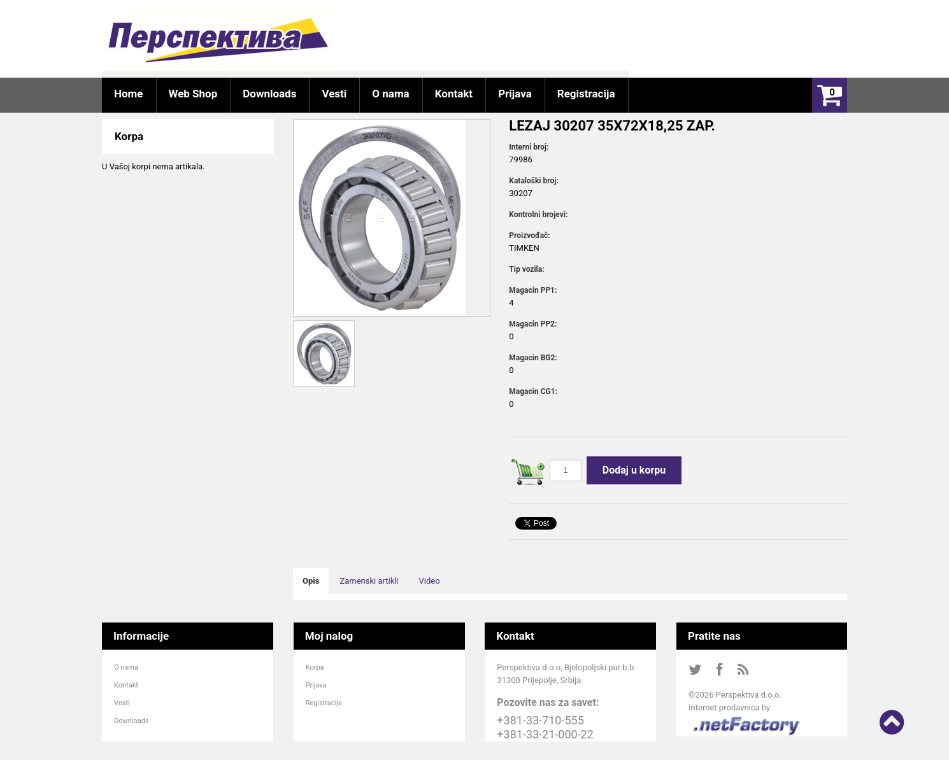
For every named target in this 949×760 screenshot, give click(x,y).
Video (429, 581)
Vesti (122, 703)
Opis (311, 581)
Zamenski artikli (368, 581)
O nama (126, 667)
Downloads (131, 721)
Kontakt (126, 685)
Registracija (324, 703)
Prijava (316, 685)
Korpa (315, 667)
